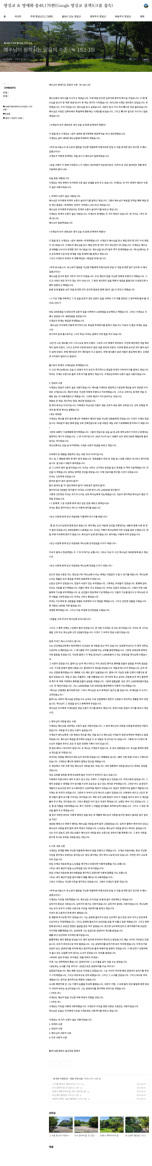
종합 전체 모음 (76, 1078)
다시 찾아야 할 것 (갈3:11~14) (65, 1087)
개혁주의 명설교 (98, 16)
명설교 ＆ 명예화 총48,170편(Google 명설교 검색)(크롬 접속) (58, 6)
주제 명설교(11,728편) (41, 16)
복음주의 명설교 (123, 16)
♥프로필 (6, 113)
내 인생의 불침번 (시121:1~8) (65, 1095)
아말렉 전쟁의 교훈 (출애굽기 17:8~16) (69, 1098)
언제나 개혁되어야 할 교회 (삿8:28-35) (69, 1091)
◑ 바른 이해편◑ (60, 1078)
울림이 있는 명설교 (71, 16)
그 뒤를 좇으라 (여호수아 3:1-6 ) (66, 1083)
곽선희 (18, 16)
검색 (139, 6)
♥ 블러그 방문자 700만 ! (13, 118)
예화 (142, 16)
